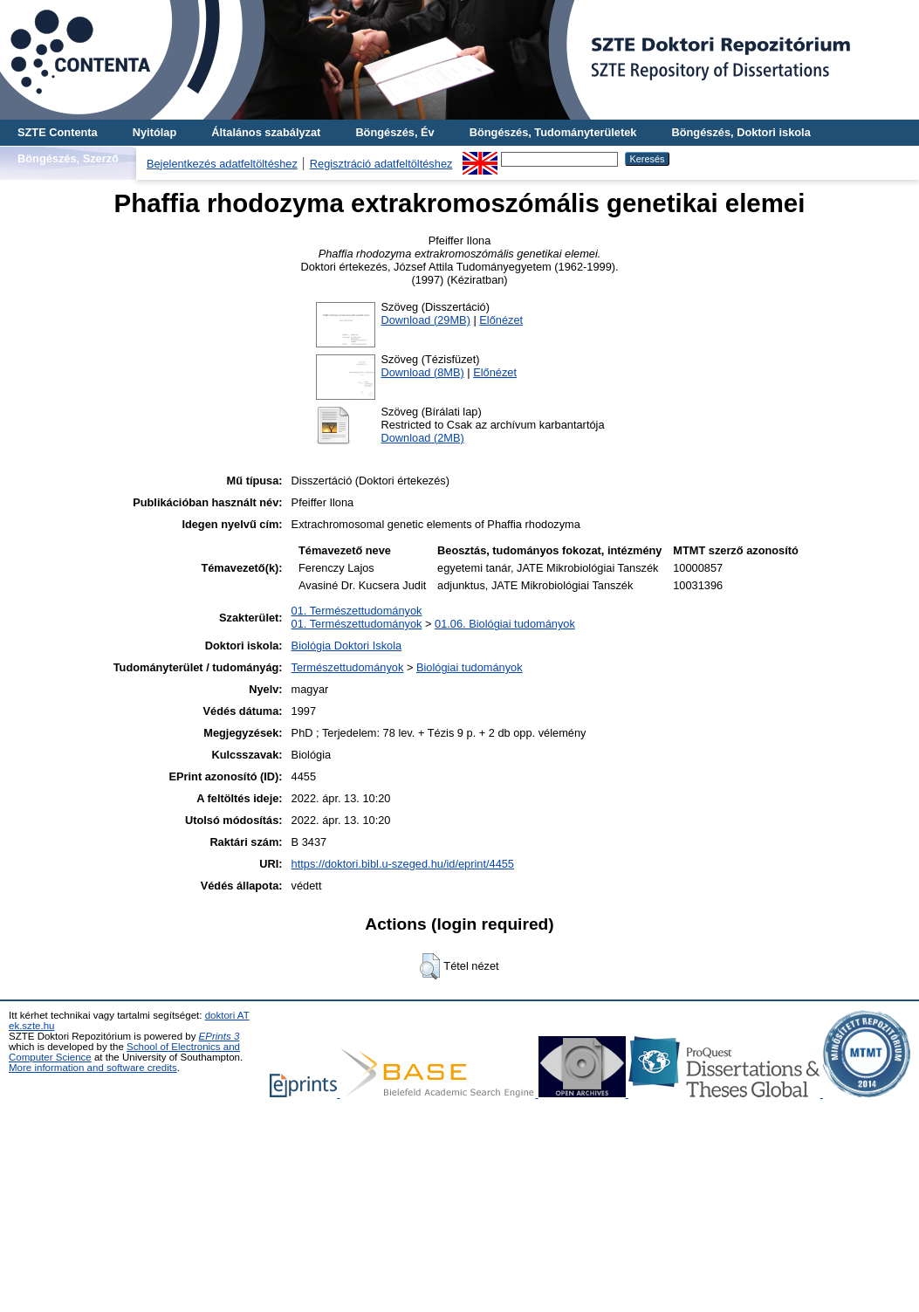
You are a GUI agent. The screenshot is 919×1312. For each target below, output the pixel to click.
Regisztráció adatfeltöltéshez (381, 163)
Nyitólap (154, 132)
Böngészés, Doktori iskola (740, 132)
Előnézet (501, 319)
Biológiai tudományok (469, 667)
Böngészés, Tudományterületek (553, 132)
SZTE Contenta (57, 132)
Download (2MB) (422, 437)
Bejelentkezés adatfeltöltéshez (222, 163)
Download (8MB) (422, 372)
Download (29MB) (425, 319)
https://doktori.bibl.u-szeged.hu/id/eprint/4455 (402, 863)
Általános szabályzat (265, 132)
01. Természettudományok (356, 610)
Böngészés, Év (394, 132)
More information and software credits (93, 1067)
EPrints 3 (219, 1036)
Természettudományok (347, 667)
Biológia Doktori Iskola (346, 645)
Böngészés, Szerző (68, 158)
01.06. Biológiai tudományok (505, 623)
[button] (430, 966)
